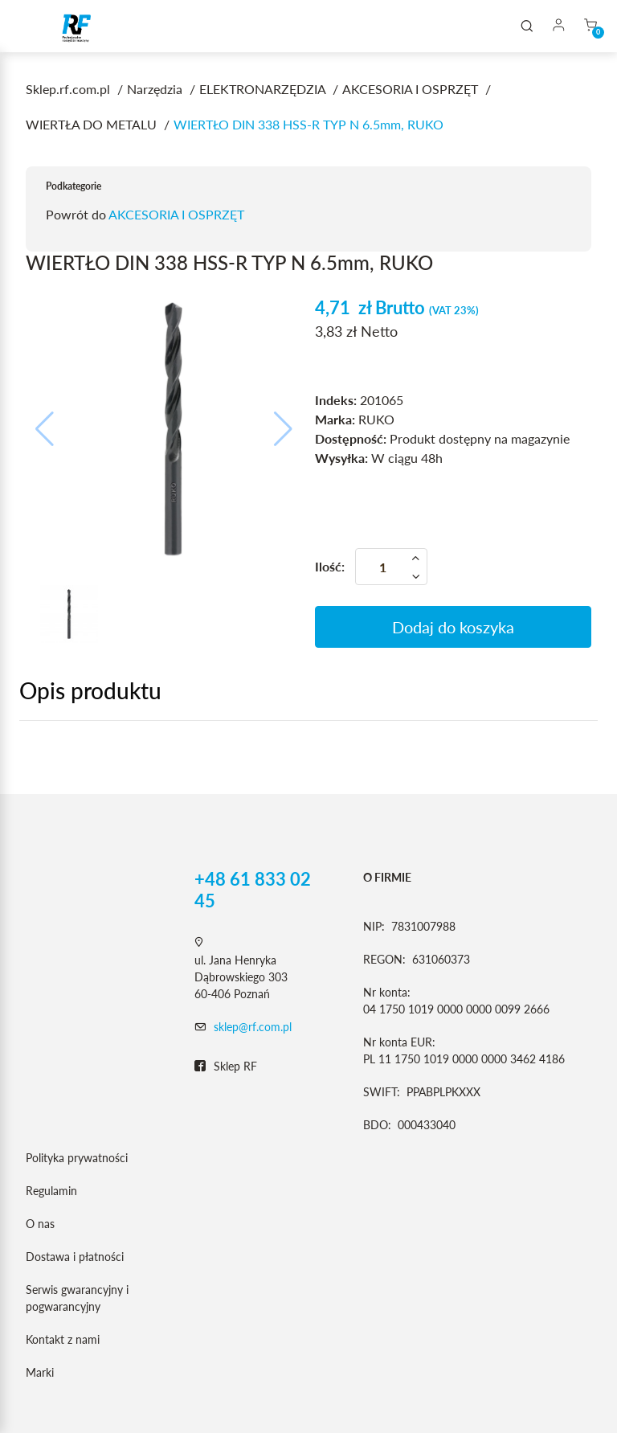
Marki (40, 1372)
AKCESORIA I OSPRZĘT (176, 214)
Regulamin (51, 1191)
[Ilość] (391, 566)
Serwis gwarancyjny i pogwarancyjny (77, 1298)
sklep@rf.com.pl (253, 1027)
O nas (40, 1223)
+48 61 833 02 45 (252, 890)
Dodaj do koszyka (453, 627)
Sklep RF (225, 1066)
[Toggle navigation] (35, 26)
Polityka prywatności (77, 1158)
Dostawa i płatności (75, 1256)
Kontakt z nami (63, 1339)
